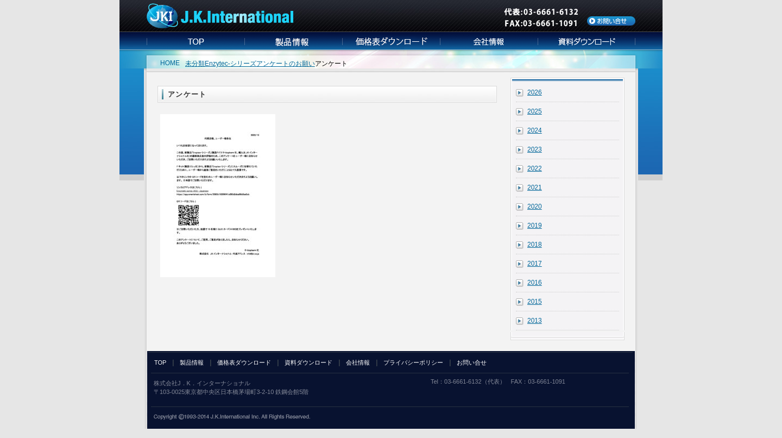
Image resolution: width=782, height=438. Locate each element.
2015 (534, 301)
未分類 (195, 63)
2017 (534, 263)
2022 (534, 168)
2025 (534, 111)
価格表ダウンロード (244, 362)
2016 (534, 282)
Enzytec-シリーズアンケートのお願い (260, 63)
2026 (534, 92)
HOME (170, 63)
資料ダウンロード (308, 362)
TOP (160, 362)
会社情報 (358, 362)
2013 (534, 320)
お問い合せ (472, 362)
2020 (534, 206)
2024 (534, 130)
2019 (534, 225)
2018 (534, 244)
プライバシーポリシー (413, 362)
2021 (534, 187)
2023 (534, 149)
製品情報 (192, 362)
